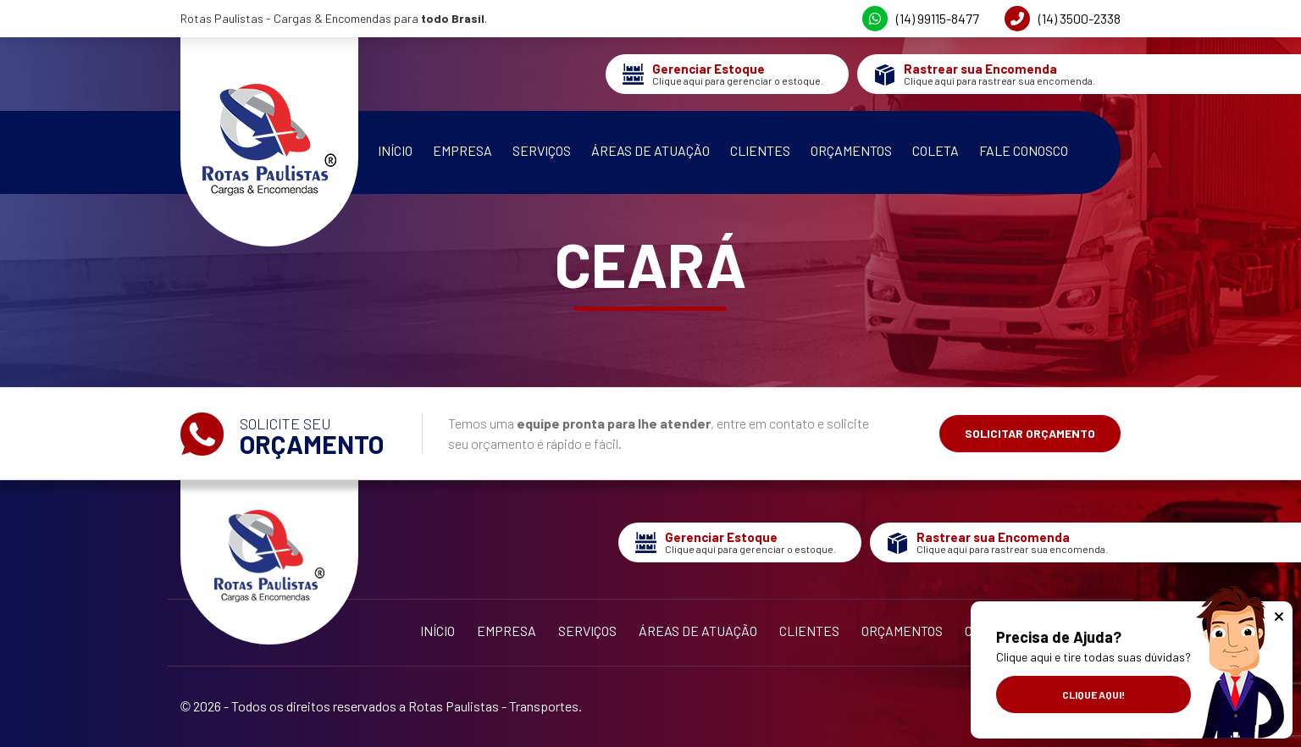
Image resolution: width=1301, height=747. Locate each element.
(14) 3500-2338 (1063, 18)
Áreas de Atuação (650, 150)
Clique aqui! (1093, 694)
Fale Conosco (1023, 150)
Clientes (760, 150)
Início (395, 150)
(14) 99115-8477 (920, 18)
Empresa (462, 150)
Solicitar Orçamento (1030, 433)
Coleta (935, 150)
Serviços (541, 150)
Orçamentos (851, 150)
